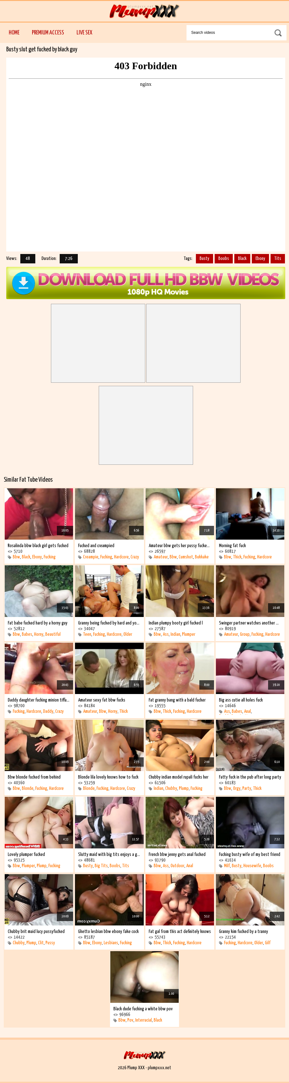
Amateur (161, 557)
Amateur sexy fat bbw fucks (101, 700)
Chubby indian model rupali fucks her (178, 777)
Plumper (188, 634)
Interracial (143, 1020)
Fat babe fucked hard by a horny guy (37, 623)
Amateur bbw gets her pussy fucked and (180, 545)
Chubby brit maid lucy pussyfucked (36, 931)
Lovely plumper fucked (26, 854)
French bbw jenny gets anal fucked (177, 854)
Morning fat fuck (232, 545)
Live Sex (84, 33)
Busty (204, 258)
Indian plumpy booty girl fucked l (176, 623)
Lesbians (111, 942)
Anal (247, 711)
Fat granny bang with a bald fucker (177, 700)
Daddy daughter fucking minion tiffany (39, 700)
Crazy (135, 557)
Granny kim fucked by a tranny (243, 931)
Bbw (16, 557)
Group (245, 634)
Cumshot (186, 557)
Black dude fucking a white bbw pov (143, 1009)
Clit (41, 942)
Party (246, 788)
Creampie (90, 557)
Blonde (27, 788)
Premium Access (48, 33)
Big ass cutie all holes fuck (241, 700)
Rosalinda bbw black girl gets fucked (38, 545)
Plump (184, 788)
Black (242, 258)
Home (14, 33)
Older (127, 634)
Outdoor (177, 865)
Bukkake (202, 557)
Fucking (50, 557)
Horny (38, 634)
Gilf (268, 942)
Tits (277, 258)
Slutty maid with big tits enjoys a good (109, 854)
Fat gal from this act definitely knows (180, 931)
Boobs (223, 258)
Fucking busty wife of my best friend (249, 854)
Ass (166, 634)
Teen (87, 634)
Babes (27, 634)
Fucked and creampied (96, 545)
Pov (130, 1020)
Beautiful (53, 634)
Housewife (252, 865)
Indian (175, 634)
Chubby (171, 788)
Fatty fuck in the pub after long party (250, 777)
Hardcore (121, 557)
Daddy (48, 711)
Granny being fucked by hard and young (109, 623)
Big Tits (101, 865)
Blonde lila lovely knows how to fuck (108, 777)
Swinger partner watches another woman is (250, 623)
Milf (227, 865)
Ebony (260, 258)
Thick (237, 557)
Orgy (237, 788)
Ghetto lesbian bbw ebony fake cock (108, 931)
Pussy (50, 942)
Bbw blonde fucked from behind (34, 777)
